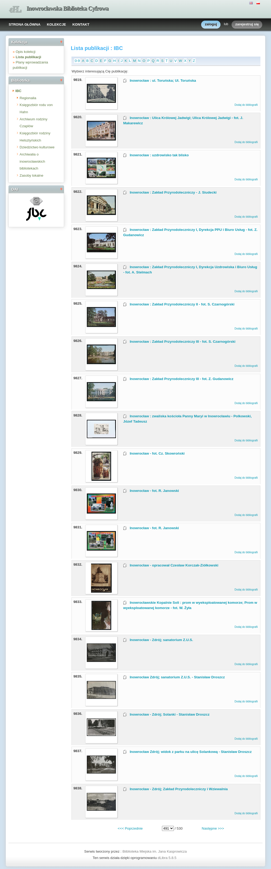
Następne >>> (213, 828)
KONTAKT (80, 24)
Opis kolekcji (25, 52)
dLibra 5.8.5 (167, 858)
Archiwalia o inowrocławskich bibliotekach (32, 161)
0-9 (77, 61)
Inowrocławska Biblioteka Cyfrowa (67, 8)
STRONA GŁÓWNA (24, 24)
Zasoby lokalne (31, 175)
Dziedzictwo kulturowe (37, 147)
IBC (18, 91)
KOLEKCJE (56, 24)
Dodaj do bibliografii (246, 104)
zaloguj (211, 24)
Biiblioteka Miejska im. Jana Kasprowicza (155, 851)
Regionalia (28, 98)
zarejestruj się (247, 24)
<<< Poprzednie (130, 828)
